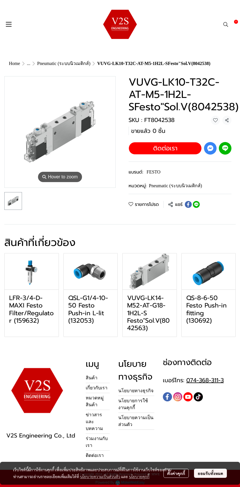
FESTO (154, 171)
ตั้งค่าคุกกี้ (176, 473)
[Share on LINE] (196, 204)
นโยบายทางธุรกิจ (135, 390)
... (28, 63)
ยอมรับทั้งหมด (210, 473)
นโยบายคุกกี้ (139, 476)
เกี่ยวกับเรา (96, 388)
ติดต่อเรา (165, 148)
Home (14, 63)
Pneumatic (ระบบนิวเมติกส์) (63, 63)
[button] (226, 24)
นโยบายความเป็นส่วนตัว (100, 476)
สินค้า (91, 377)
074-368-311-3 (205, 380)
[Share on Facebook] (188, 204)
